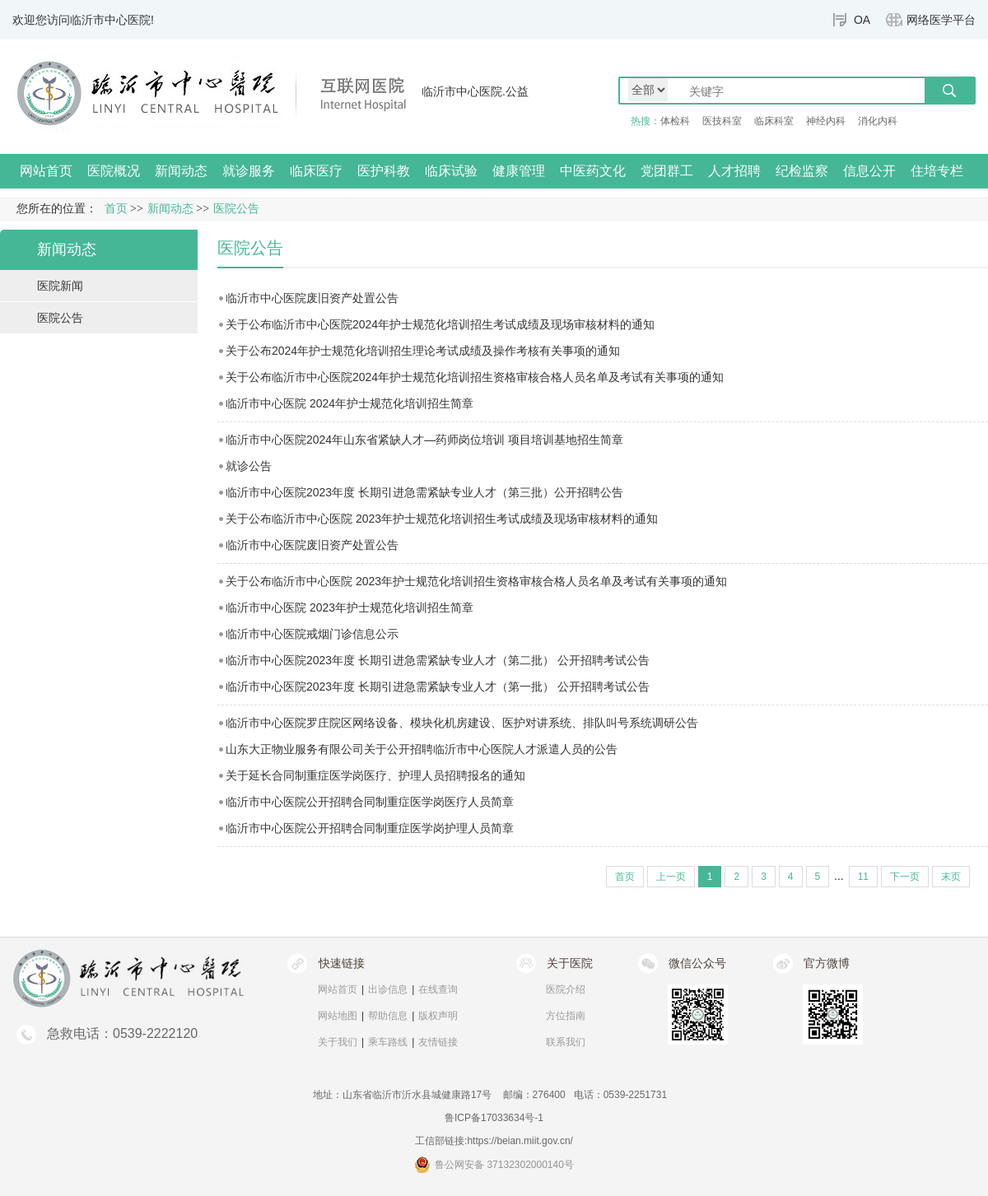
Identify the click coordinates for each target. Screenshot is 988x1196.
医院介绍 (565, 989)
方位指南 (565, 1015)
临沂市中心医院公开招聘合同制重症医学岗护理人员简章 (370, 828)
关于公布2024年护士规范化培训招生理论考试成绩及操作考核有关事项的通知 (423, 350)
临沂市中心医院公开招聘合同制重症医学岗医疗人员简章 (370, 801)
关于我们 (337, 1042)
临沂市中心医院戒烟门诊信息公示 (312, 633)
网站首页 (46, 171)
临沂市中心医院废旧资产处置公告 (312, 298)
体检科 (675, 121)
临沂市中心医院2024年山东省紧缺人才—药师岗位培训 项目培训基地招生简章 (424, 439)
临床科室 (774, 121)
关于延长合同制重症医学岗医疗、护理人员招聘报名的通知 (375, 775)
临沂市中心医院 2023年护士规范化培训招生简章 (349, 607)
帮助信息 (388, 1015)
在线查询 (438, 989)
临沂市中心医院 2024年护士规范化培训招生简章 (349, 403)
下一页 (905, 876)
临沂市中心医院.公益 (475, 91)
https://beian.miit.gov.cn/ (520, 1141)
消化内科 (877, 121)
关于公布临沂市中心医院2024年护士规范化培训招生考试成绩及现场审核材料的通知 (440, 324)
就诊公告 (249, 465)
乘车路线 (388, 1042)
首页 (116, 208)
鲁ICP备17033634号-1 (494, 1118)
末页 (951, 876)
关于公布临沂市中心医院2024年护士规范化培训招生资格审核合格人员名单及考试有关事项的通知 (475, 377)
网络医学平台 (941, 19)
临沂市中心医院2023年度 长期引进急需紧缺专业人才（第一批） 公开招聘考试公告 (438, 686)
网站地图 (337, 1015)
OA (862, 19)
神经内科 (826, 121)
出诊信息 (388, 989)
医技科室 (722, 121)
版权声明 (438, 1015)
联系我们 (565, 1042)
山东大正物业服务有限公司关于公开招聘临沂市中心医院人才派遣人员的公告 (422, 749)
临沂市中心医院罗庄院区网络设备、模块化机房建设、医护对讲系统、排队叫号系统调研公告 (462, 722)
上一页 (671, 876)
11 (863, 876)
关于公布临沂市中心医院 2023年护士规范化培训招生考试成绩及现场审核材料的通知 (442, 518)
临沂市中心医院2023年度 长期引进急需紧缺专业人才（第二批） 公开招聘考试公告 (438, 660)
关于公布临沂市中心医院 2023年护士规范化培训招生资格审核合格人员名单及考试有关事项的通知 (476, 581)
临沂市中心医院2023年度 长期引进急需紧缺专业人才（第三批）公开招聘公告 (424, 492)
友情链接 (438, 1042)
